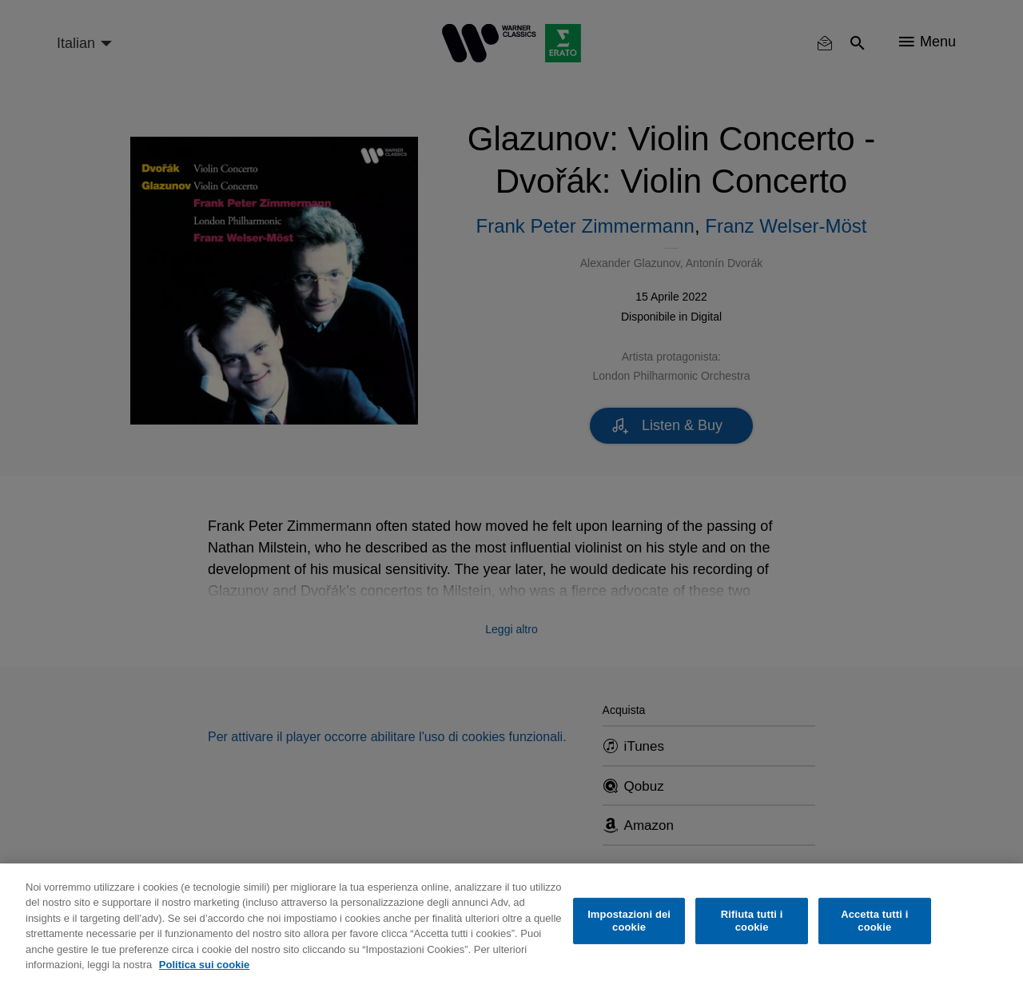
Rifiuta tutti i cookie (752, 920)
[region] (511, 922)
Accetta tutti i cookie (874, 920)
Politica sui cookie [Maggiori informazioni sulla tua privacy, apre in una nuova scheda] (204, 965)
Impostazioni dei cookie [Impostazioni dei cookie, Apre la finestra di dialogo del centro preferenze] (629, 920)
